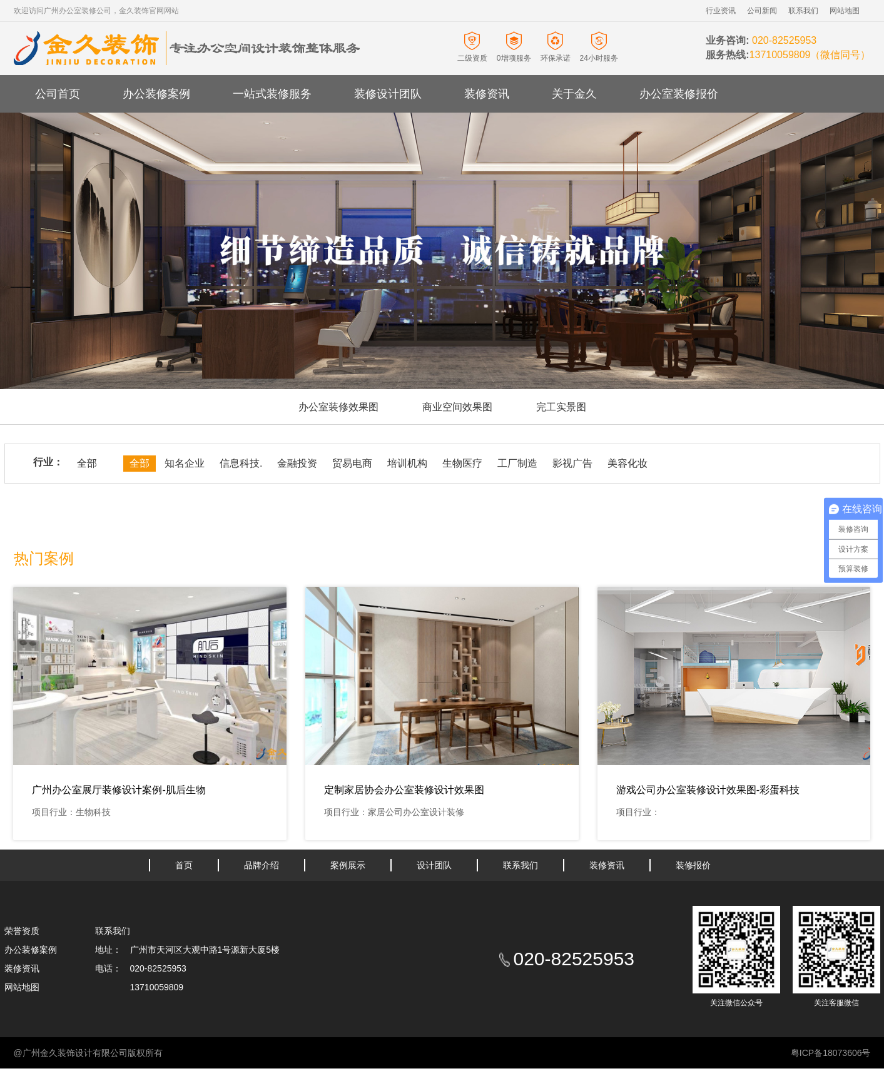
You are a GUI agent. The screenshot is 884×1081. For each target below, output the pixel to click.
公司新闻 (762, 10)
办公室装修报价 (678, 94)
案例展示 (347, 865)
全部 (87, 463)
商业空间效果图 (457, 407)
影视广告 (572, 463)
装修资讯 (486, 94)
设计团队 (434, 865)
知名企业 (185, 463)
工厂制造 (517, 463)
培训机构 (407, 463)
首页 (184, 865)
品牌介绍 (261, 865)
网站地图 (845, 10)
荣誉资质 (21, 931)
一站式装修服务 (272, 94)
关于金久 (574, 94)
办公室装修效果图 (338, 407)
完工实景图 (561, 407)
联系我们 (803, 10)
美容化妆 (627, 463)
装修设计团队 (388, 94)
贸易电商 (352, 463)
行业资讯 (721, 10)
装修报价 (693, 865)
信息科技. (241, 463)
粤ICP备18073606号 (831, 1053)
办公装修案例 (156, 94)
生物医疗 (462, 463)
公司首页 (57, 94)
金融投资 (297, 463)
